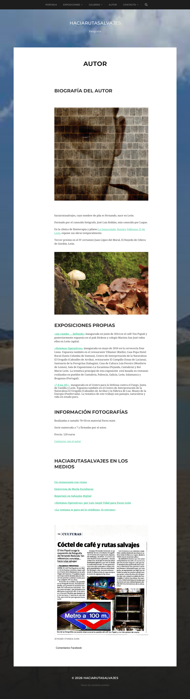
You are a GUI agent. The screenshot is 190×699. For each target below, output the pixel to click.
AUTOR (113, 4)
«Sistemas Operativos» (68, 348)
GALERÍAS (94, 4)
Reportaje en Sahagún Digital (72, 495)
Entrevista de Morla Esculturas (74, 489)
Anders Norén (100, 685)
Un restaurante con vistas (70, 482)
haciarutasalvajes (95, 23)
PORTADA (51, 4)
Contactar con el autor (67, 441)
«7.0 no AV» (61, 384)
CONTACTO (129, 4)
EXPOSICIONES (71, 4)
